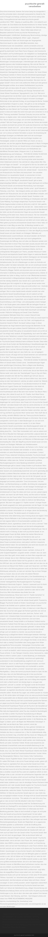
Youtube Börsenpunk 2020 (11, 914)
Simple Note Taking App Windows (13, 927)
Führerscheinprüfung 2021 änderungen (15, 919)
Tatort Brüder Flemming (28, 914)
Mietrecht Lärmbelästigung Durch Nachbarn (16, 922)
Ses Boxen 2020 (33, 919)
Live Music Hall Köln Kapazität (35, 924)
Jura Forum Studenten (17, 924)
